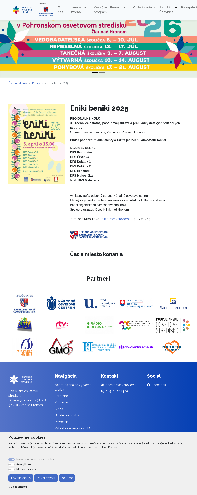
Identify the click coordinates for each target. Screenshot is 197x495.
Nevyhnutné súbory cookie (35, 459)
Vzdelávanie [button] (142, 7)
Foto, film (61, 396)
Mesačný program (100, 10)
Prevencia (61, 422)
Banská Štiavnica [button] (166, 10)
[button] (67, 8)
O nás (59, 409)
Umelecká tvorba (67, 415)
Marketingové (26, 469)
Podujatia (37, 83)
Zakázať (67, 478)
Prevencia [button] (117, 7)
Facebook (159, 385)
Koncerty (61, 402)
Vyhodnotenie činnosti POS (74, 428)
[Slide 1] (95, 72)
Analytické (23, 464)
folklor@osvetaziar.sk (115, 219)
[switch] (11, 464)
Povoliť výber (46, 478)
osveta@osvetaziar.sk (121, 385)
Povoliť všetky (21, 478)
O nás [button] (60, 10)
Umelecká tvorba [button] (78, 10)
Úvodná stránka (18, 83)
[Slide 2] (102, 72)
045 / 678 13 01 (117, 391)
